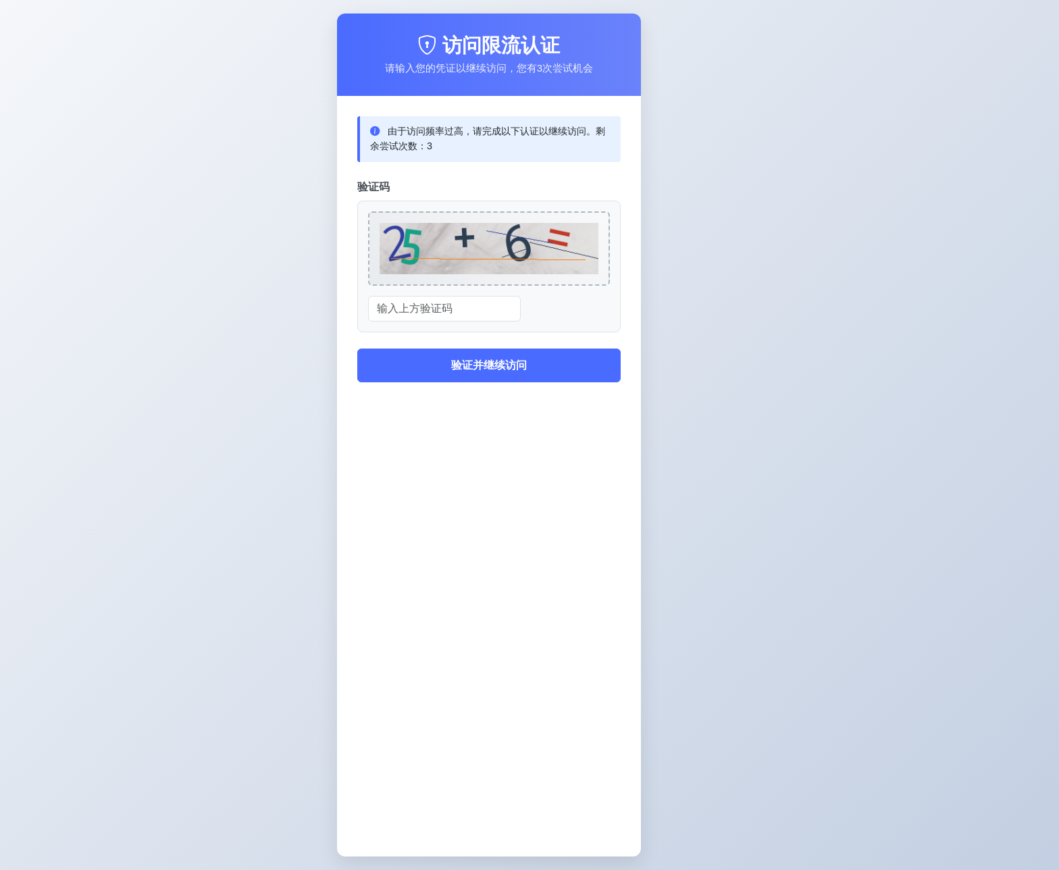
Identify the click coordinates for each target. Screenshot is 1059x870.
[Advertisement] (489, 741)
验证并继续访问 (489, 365)
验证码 (373, 187)
